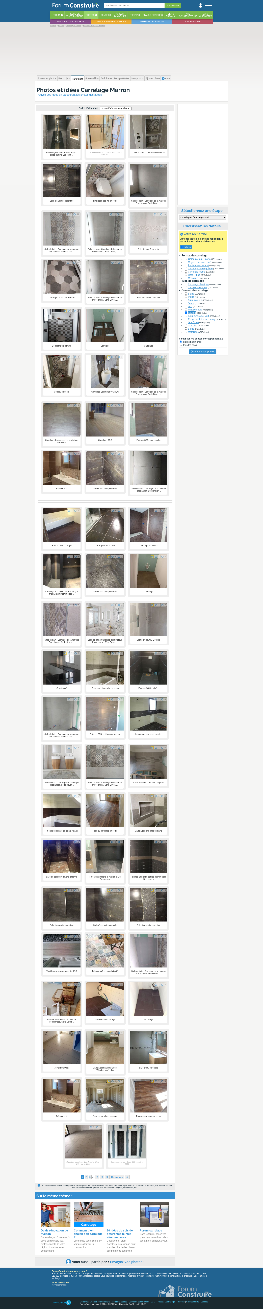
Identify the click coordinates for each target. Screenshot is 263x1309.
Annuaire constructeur (70, 21)
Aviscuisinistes (205, 15)
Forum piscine (192, 21)
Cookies (204, 1302)
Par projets (64, 78)
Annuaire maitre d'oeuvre (111, 21)
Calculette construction (138, 1302)
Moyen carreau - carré (199, 262)
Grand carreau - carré (199, 259)
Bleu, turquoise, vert (198, 316)
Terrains (134, 15)
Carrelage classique (198, 284)
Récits (74, 15)
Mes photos (137, 78)
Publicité (181, 1302)
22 (102, 1177)
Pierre (191, 297)
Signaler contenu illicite (100, 1302)
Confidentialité (192, 1302)
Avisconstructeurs (188, 15)
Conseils (106, 15)
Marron (192, 312)
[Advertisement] (131, 50)
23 (107, 1177)
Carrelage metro (196, 271)
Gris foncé (193, 322)
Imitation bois (195, 309)
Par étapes (77, 79)
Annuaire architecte (152, 21)
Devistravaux (170, 15)
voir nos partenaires (59, 1285)
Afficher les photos (203, 351)
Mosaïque (193, 278)
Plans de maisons (153, 15)
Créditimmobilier (120, 15)
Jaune (191, 303)
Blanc (191, 293)
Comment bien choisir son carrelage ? (88, 1234)
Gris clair (192, 325)
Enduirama (106, 78)
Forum (56, 15)
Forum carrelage (151, 1230)
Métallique (193, 332)
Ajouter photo (153, 78)
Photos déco (91, 78)
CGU (153, 1302)
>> (127, 1177)
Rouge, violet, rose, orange (202, 319)
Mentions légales (119, 1302)
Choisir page (117, 1177)
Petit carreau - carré (198, 265)
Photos (90, 15)
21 (97, 1177)
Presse (160, 1302)
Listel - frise (194, 275)
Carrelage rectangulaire (200, 268)
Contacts (84, 1302)
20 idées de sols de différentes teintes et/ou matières (120, 1234)
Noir (190, 306)
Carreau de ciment (197, 287)
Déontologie (170, 1302)
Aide (166, 78)
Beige (191, 328)
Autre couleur (195, 300)
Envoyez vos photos (126, 1262)
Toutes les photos (47, 78)
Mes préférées (121, 78)
